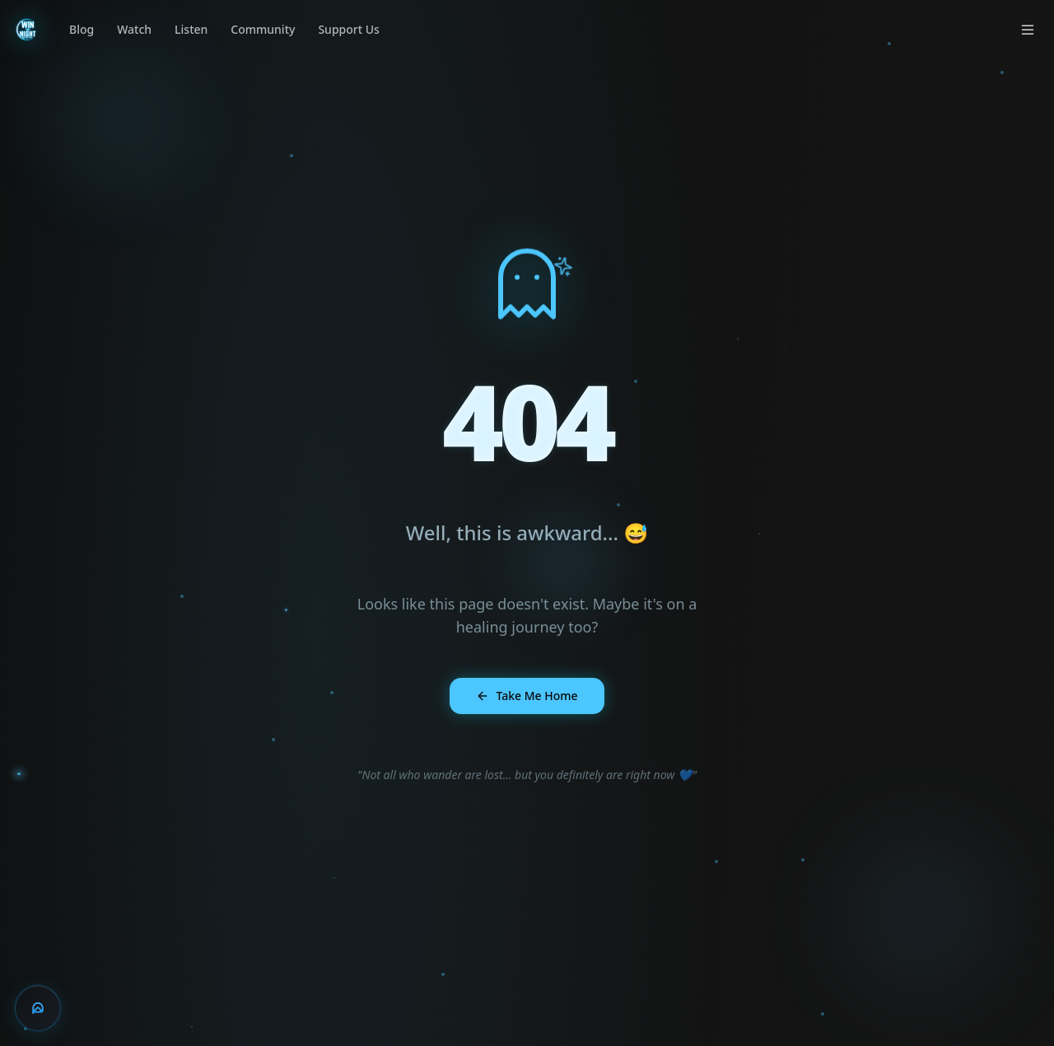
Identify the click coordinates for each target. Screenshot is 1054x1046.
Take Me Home (526, 695)
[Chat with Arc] (38, 1008)
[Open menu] (1027, 29)
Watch (134, 29)
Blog (81, 29)
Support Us (348, 29)
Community (263, 29)
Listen (191, 29)
